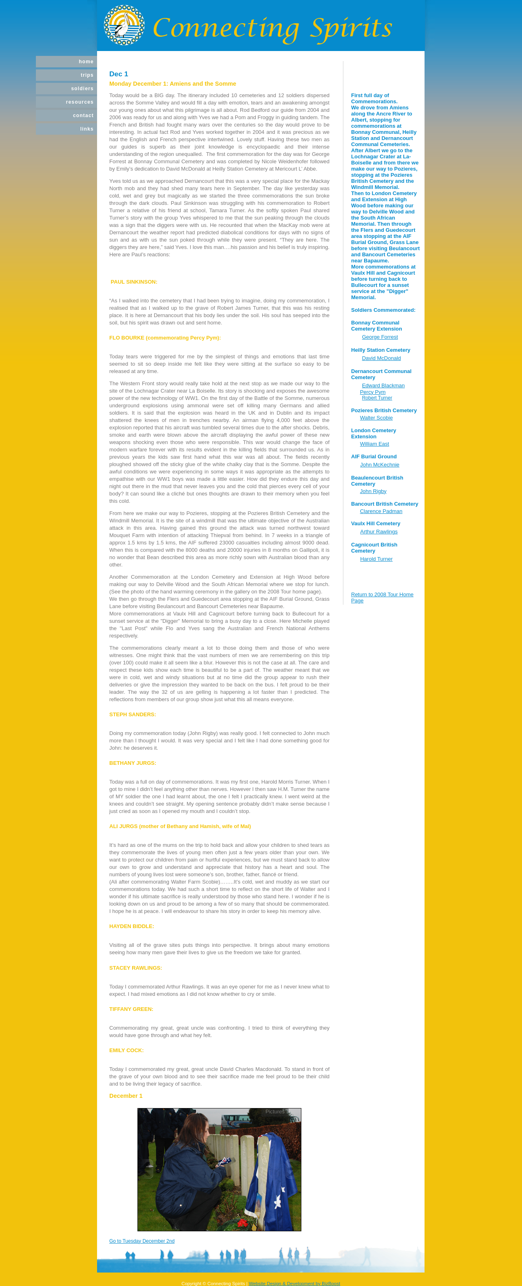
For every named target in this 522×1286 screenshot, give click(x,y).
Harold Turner (376, 559)
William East (374, 444)
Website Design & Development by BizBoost (294, 1283)
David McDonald (381, 358)
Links (87, 129)
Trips (87, 75)
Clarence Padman (381, 511)
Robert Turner (377, 398)
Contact (83, 115)
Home (86, 61)
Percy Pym (373, 392)
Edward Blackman (383, 385)
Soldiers (82, 88)
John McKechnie (379, 465)
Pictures (275, 1111)
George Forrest (380, 337)
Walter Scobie (376, 418)
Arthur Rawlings (379, 532)
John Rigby (373, 491)
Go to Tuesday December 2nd (142, 1241)
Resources (80, 102)
